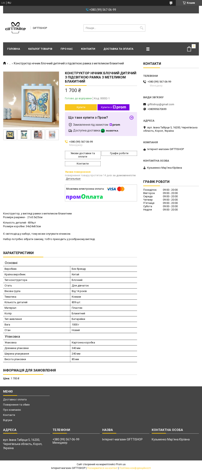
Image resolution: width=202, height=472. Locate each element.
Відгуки (7, 420)
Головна (13, 48)
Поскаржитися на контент (102, 468)
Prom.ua (121, 464)
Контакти (88, 48)
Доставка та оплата (118, 48)
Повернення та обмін (16, 404)
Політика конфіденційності (135, 468)
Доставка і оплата (15, 399)
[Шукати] (141, 28)
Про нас (67, 48)
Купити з (113, 107)
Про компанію (12, 409)
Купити (81, 107)
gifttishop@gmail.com (160, 104)
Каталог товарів (40, 48)
